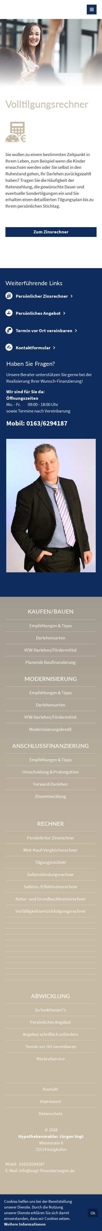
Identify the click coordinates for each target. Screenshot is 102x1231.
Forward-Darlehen (50, 784)
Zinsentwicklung (50, 796)
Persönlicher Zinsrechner (36, 295)
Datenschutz (51, 1113)
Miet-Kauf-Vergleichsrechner (50, 850)
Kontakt (50, 1089)
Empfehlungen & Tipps (50, 626)
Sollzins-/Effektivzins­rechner (51, 887)
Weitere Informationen (25, 1224)
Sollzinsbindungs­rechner (50, 874)
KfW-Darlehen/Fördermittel (50, 650)
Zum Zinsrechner (51, 232)
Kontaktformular (28, 347)
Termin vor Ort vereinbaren (38, 330)
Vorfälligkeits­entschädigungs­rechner (51, 911)
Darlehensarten (50, 638)
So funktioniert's (50, 1010)
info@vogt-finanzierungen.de (47, 1170)
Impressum (50, 1101)
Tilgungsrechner (50, 862)
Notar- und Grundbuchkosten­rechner (51, 899)
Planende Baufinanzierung (50, 662)
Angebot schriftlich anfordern (50, 1034)
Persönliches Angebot (33, 312)
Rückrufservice (50, 1059)
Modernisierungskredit (50, 729)
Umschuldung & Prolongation (50, 772)
